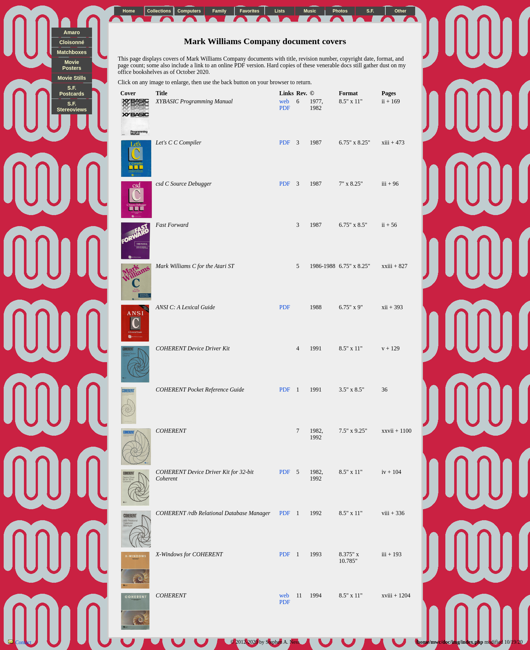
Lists (280, 11)
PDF (284, 108)
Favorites (249, 11)
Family (219, 11)
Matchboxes (72, 52)
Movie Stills (71, 78)
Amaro (72, 32)
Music (310, 11)
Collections (159, 11)
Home (129, 11)
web (284, 101)
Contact (23, 642)
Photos (340, 11)
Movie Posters (71, 65)
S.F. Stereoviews (72, 107)
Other (400, 11)
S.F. (370, 11)
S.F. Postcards (71, 91)
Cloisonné (71, 42)
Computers (189, 11)
